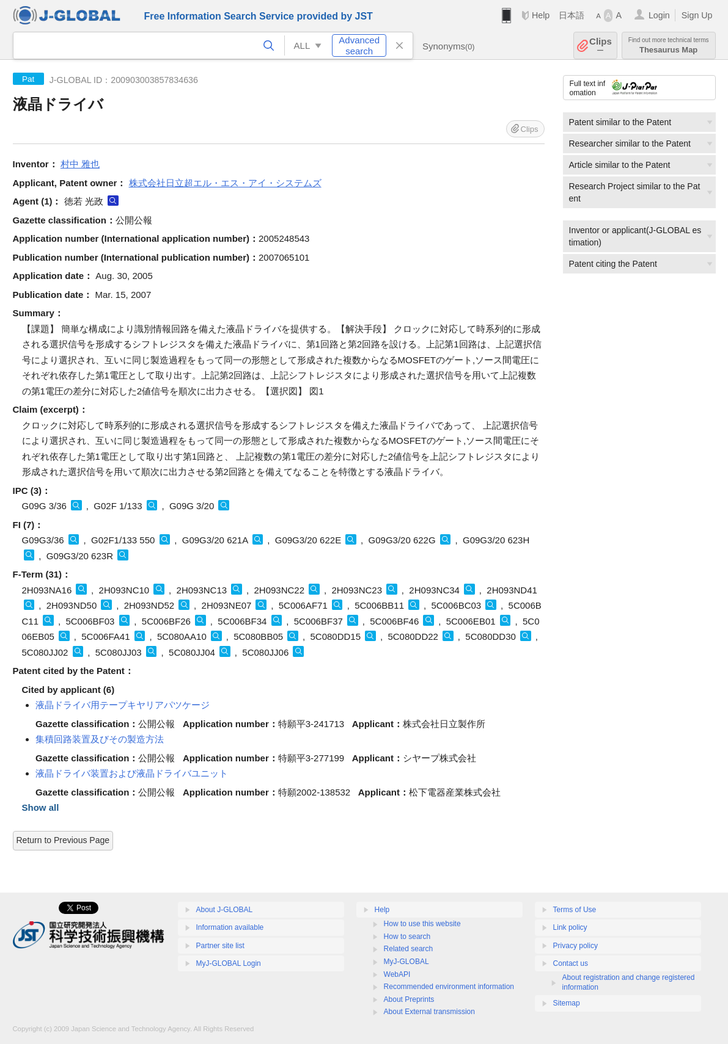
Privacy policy (575, 945)
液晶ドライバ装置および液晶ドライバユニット (131, 773)
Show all (40, 807)
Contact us (570, 963)
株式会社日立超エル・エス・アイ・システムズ (225, 183)
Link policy (570, 927)
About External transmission (429, 1011)
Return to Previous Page (63, 840)
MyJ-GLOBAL (406, 961)
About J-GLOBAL (224, 909)
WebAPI (397, 974)
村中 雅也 (80, 164)
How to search (407, 936)
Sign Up (697, 15)
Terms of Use (575, 909)
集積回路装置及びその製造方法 (99, 739)
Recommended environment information (449, 986)
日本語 (571, 15)
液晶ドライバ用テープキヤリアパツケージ (122, 705)
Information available (230, 927)
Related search (408, 948)
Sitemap (566, 1003)
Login (659, 15)
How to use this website (422, 923)
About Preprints (409, 999)
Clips (600, 45)
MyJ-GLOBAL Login (228, 963)
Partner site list (220, 945)
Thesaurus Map (668, 45)
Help (541, 15)
